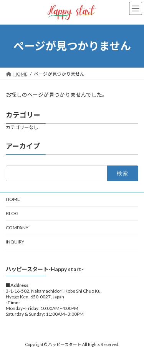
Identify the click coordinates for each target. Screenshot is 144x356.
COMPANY (17, 227)
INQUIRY (15, 242)
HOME (13, 199)
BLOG (12, 213)
